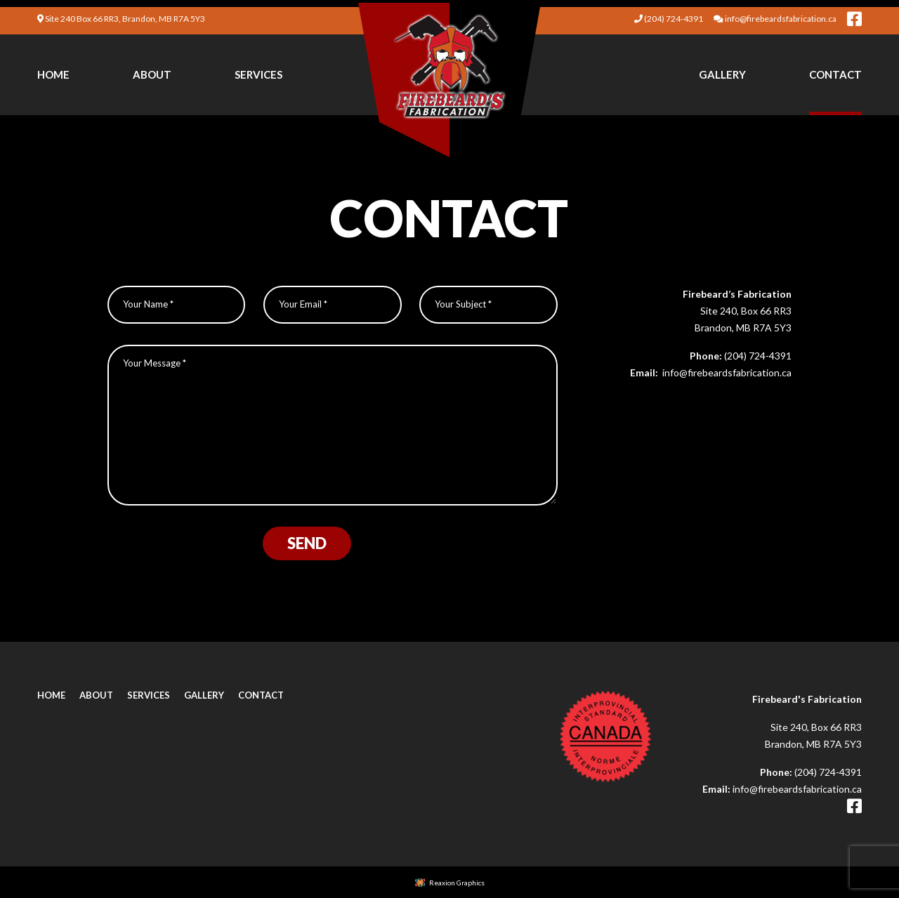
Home (53, 74)
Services (258, 74)
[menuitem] (53, 73)
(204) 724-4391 (758, 356)
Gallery (722, 74)
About (152, 74)
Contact (835, 74)
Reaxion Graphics (457, 882)
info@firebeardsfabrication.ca (726, 372)
